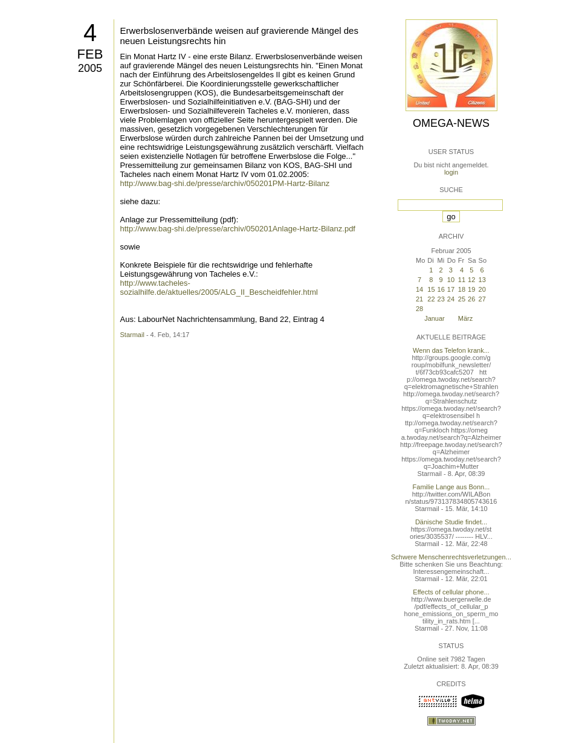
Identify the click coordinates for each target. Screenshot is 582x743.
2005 (90, 68)
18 (461, 289)
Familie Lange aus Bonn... (451, 487)
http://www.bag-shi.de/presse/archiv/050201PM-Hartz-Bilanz (225, 183)
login (451, 172)
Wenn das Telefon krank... (451, 350)
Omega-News (451, 123)
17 (450, 289)
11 (461, 279)
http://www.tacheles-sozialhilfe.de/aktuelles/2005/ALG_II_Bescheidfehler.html (219, 287)
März (465, 318)
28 (419, 308)
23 (441, 299)
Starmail (132, 334)
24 (450, 299)
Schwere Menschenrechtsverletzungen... (451, 557)
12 (471, 279)
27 (482, 299)
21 (419, 299)
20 (482, 289)
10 (450, 279)
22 (431, 299)
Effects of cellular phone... (451, 592)
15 (431, 289)
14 (419, 289)
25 (461, 299)
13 (482, 279)
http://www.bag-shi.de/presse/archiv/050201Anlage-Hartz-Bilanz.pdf (238, 228)
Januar (434, 318)
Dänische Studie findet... (451, 522)
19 (471, 289)
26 (471, 299)
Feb (90, 54)
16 (441, 289)
